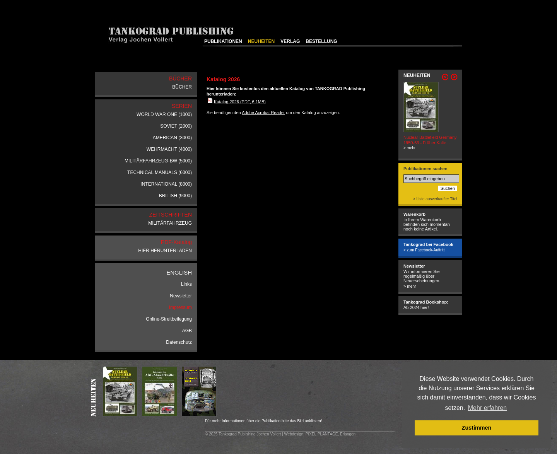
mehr (411, 286)
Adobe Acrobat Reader (263, 112)
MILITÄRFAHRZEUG (170, 223)
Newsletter (181, 296)
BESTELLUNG (321, 41)
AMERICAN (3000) (172, 137)
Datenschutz (179, 342)
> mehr (409, 148)
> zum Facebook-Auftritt (423, 250)
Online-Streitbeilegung (169, 319)
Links (186, 284)
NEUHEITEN (261, 41)
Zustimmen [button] (477, 428)
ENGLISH (179, 272)
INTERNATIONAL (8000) (166, 184)
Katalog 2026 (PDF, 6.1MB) (240, 101)
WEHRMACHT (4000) (169, 149)
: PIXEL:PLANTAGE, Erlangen (329, 434)
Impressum (180, 307)
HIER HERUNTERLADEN (165, 250)
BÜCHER (182, 87)
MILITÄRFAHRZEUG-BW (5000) (158, 161)
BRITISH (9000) (175, 195)
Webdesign (293, 434)
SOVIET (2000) (176, 126)
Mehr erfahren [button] (487, 408)
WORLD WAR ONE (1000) (164, 114)
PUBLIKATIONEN (223, 41)
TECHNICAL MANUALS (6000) (159, 172)
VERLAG (290, 41)
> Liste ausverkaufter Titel (435, 199)
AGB (187, 330)
